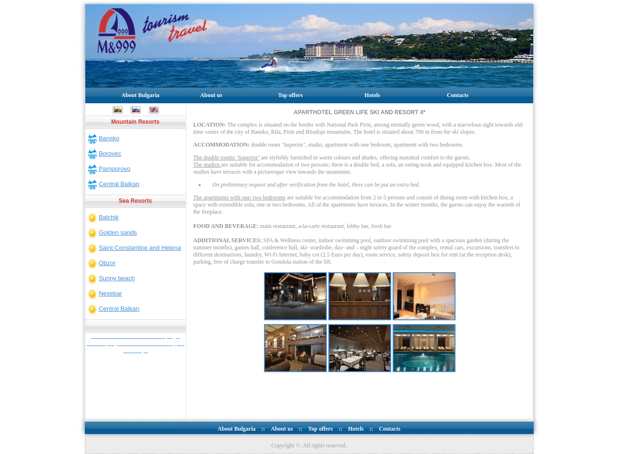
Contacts (457, 95)
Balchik (109, 217)
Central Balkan (119, 184)
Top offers (290, 95)
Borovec (110, 153)
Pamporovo (114, 168)
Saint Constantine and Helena (140, 247)
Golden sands (118, 232)
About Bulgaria (141, 95)
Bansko (109, 138)
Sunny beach (117, 278)
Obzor (107, 262)
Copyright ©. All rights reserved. (308, 445)
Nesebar (110, 293)
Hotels (372, 95)
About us (211, 95)
